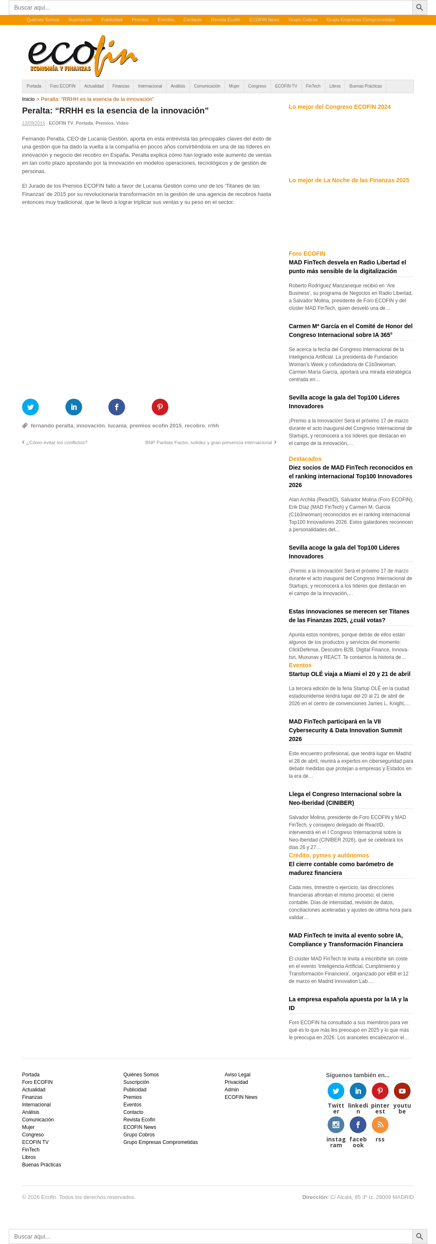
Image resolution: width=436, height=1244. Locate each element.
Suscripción (80, 19)
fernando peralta (52, 425)
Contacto (192, 19)
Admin (232, 1090)
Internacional (150, 86)
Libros (335, 86)
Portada (34, 86)
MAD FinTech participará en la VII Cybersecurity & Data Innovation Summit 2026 (345, 730)
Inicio (28, 99)
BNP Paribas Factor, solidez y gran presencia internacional (208, 442)
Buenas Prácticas (365, 86)
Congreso (257, 86)
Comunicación (207, 86)
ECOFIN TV (286, 86)
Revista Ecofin (225, 19)
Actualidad (94, 86)
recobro (195, 425)
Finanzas (121, 86)
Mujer (234, 86)
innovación (90, 425)
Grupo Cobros (302, 19)
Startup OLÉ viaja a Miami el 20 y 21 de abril (350, 674)
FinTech (313, 86)
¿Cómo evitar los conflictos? (57, 442)
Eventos (166, 19)
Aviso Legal (238, 1075)
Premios (140, 19)
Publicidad (112, 19)
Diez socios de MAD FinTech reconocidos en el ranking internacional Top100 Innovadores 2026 (351, 476)
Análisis (178, 86)
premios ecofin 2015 (156, 425)
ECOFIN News (264, 19)
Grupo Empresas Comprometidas (361, 19)
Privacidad (236, 1082)
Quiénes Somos (43, 19)
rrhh (213, 425)
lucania (117, 425)
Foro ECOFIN (62, 86)
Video (122, 123)
